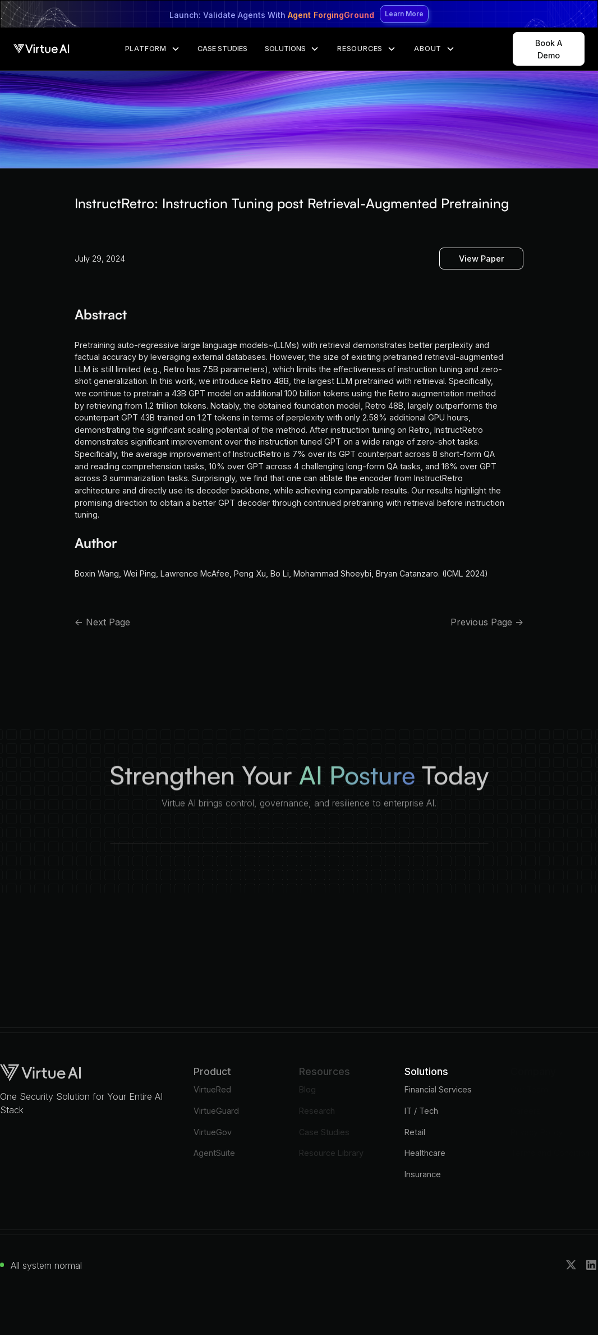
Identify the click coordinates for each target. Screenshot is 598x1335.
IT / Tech (421, 1110)
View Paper (481, 258)
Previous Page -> (486, 622)
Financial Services (438, 1089)
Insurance (422, 1174)
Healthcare (424, 1153)
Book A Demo (548, 49)
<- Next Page (102, 622)
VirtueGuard (216, 1110)
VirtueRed (212, 1089)
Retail (414, 1132)
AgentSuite (214, 1153)
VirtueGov (213, 1132)
